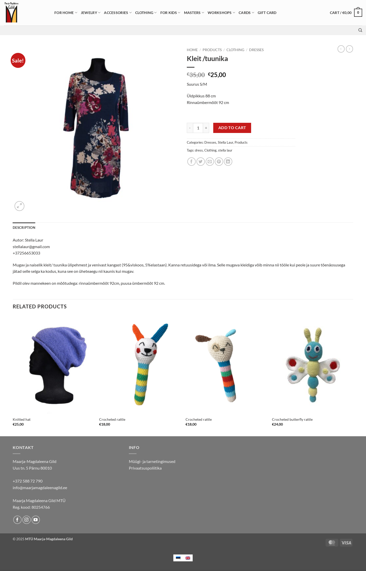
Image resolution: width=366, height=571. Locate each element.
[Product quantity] (198, 128)
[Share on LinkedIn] (228, 161)
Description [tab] (24, 228)
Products (212, 50)
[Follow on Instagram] (26, 520)
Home (192, 50)
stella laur (225, 150)
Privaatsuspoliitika (145, 467)
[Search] (360, 30)
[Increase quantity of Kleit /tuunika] (206, 128)
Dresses (256, 50)
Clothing (146, 12)
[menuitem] (178, 557)
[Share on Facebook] (191, 161)
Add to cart (232, 127)
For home (65, 12)
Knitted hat (21, 419)
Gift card (267, 12)
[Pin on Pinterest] (219, 161)
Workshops (221, 12)
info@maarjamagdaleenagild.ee (40, 487)
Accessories (118, 12)
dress (199, 150)
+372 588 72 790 (27, 480)
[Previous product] (349, 48)
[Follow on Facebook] (17, 520)
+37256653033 (26, 252)
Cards (246, 12)
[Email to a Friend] (210, 161)
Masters (194, 12)
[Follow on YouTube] (36, 520)
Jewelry (91, 12)
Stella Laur (225, 142)
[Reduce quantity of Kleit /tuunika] (190, 128)
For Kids (170, 12)
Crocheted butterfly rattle (292, 419)
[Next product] (341, 48)
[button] (346, 12)
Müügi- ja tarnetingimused (152, 461)
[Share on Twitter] (200, 161)
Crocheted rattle (112, 419)
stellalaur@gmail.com (31, 246)
